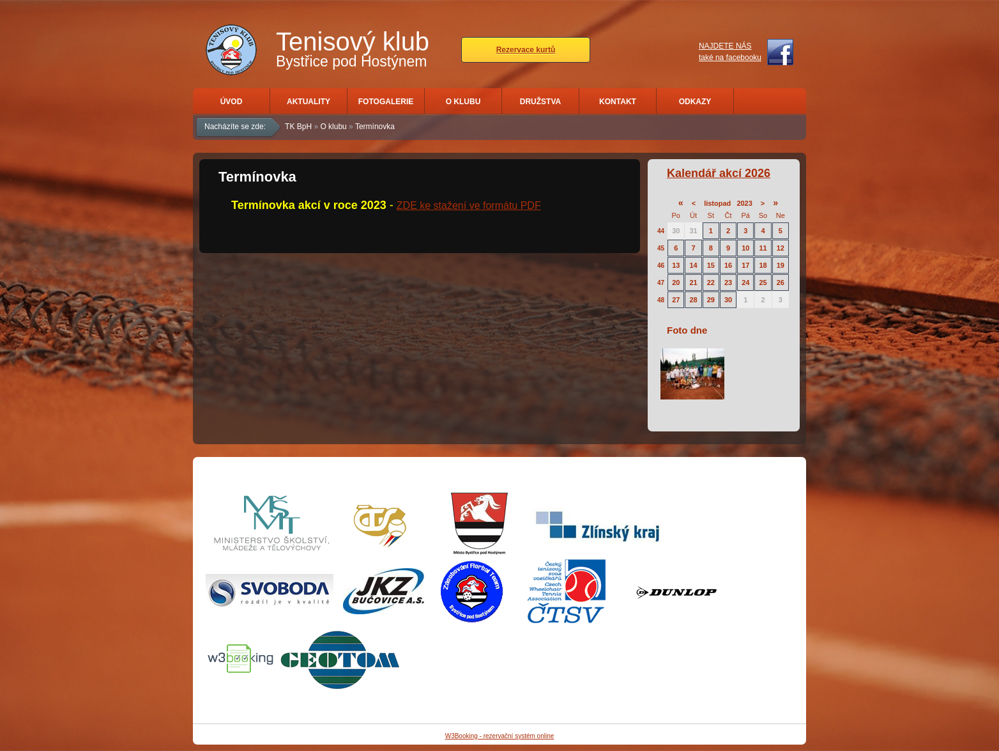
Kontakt (617, 101)
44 (660, 231)
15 (711, 265)
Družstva (540, 101)
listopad (717, 203)
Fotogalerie (385, 101)
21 (693, 282)
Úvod (231, 101)
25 (762, 282)
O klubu (463, 101)
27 (676, 300)
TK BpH (298, 126)
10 (745, 248)
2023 (744, 203)
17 (745, 265)
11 (762, 248)
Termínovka (375, 126)
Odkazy (695, 101)
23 (728, 282)
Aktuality (308, 101)
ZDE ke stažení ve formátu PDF (469, 205)
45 (660, 248)
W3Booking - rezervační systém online (499, 735)
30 (676, 231)
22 (711, 282)
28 (693, 300)
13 (676, 265)
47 (660, 282)
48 (660, 300)
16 (728, 265)
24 (745, 282)
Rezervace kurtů (526, 49)
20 (676, 282)
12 (780, 248)
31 (693, 231)
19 (780, 265)
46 (660, 265)
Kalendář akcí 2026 (718, 173)
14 (693, 265)
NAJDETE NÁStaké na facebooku (730, 52)
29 (711, 300)
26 (780, 282)
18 (762, 265)
